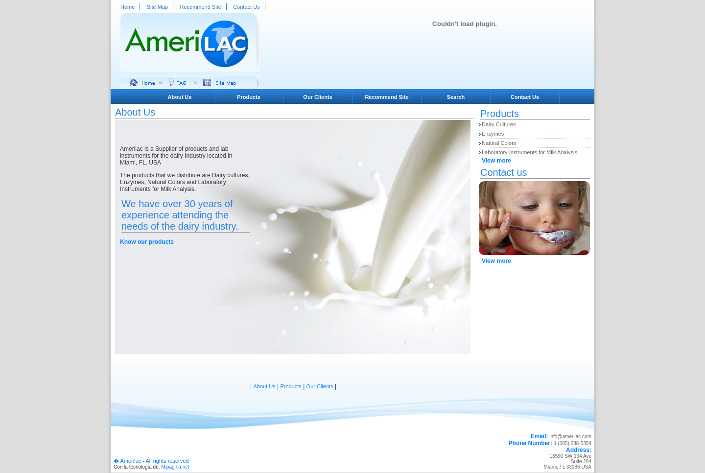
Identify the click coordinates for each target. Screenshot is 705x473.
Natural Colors (499, 143)
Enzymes (493, 134)
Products (248, 97)
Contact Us (246, 7)
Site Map (157, 7)
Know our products (147, 241)
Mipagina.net (175, 467)
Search (456, 97)
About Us (180, 97)
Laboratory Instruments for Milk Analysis (529, 152)
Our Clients (317, 97)
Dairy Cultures (499, 124)
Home (127, 7)
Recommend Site (200, 7)
